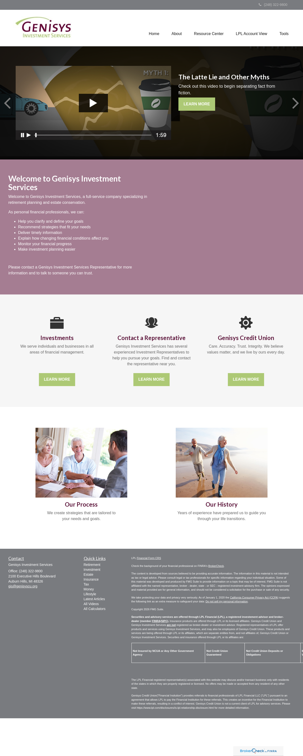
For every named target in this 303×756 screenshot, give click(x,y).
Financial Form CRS (149, 558)
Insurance (91, 579)
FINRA (156, 621)
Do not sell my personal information (227, 601)
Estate (88, 574)
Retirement (92, 565)
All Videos (91, 604)
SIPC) (164, 621)
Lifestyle (90, 594)
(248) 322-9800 (273, 5)
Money (89, 589)
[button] (176, 29)
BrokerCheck (216, 565)
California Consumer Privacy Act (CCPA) (254, 597)
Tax (86, 584)
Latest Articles (94, 599)
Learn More (197, 104)
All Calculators (94, 609)
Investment (92, 570)
